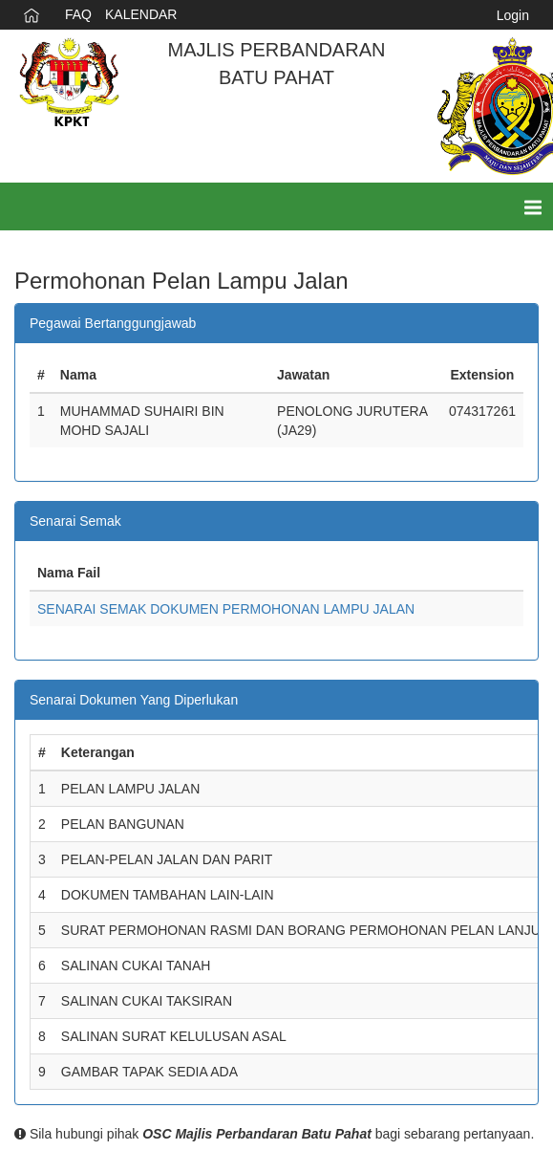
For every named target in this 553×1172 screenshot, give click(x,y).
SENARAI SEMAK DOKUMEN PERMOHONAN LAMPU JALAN (226, 609)
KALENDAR (141, 14)
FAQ (78, 14)
